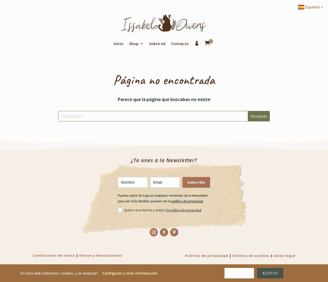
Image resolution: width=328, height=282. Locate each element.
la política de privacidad (183, 210)
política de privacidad (187, 201)
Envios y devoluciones (100, 255)
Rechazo (239, 273)
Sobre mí (157, 43)
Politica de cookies (251, 255)
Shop (133, 43)
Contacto (180, 43)
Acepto (270, 273)
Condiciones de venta (54, 255)
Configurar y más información (130, 273)
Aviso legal (284, 255)
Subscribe (196, 182)
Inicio (119, 43)
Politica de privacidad (206, 255)
